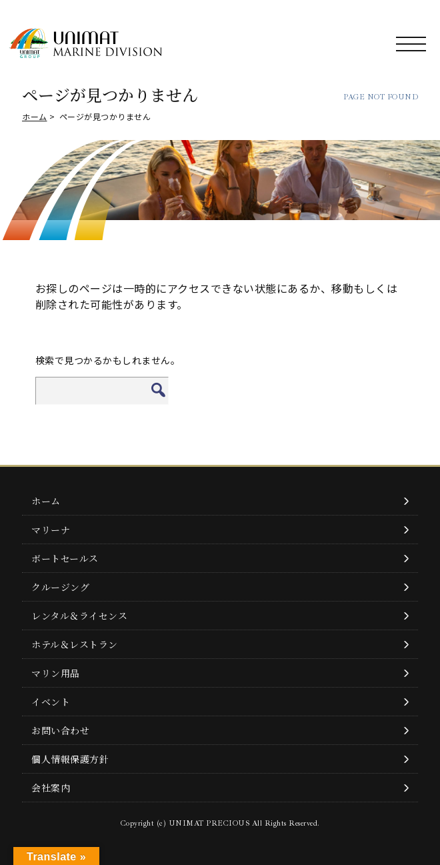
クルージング (60, 587)
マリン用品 (55, 673)
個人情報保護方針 (70, 759)
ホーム (34, 116)
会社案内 (50, 787)
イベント (50, 701)
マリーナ (50, 529)
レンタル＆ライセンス (79, 615)
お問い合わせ (60, 730)
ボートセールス (65, 558)
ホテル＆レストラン (74, 644)
